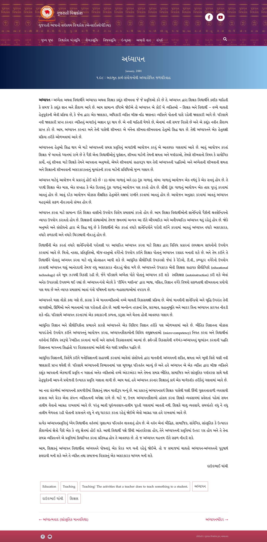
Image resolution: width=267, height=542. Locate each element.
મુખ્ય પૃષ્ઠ (47, 40)
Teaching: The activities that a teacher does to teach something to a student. (135, 486)
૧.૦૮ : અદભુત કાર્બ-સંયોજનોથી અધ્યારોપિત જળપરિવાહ (133, 77)
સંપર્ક (159, 40)
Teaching (69, 486)
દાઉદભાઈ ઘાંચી (52, 498)
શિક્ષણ (74, 498)
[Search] (225, 39)
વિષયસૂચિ (109, 40)
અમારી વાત (143, 40)
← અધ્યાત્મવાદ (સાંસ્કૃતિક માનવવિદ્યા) (63, 519)
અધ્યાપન (200, 486)
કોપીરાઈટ (199, 536)
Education (49, 486)
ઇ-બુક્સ (126, 40)
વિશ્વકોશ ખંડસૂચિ (69, 40)
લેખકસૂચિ (92, 40)
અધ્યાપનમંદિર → (217, 519)
